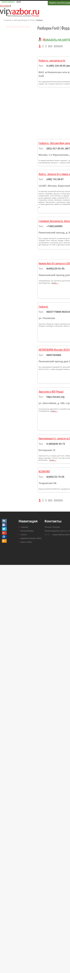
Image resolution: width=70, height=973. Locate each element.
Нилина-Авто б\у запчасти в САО (54, 263)
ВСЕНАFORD (44, 471)
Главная (8, 20)
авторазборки (27, 531)
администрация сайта (31, 538)
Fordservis (43, 306)
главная (24, 527)
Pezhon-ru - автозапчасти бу (52, 60)
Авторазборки (20, 20)
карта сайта (26, 542)
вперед (58, 45)
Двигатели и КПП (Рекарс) (51, 391)
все (50, 45)
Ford (32, 20)
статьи (24, 534)
